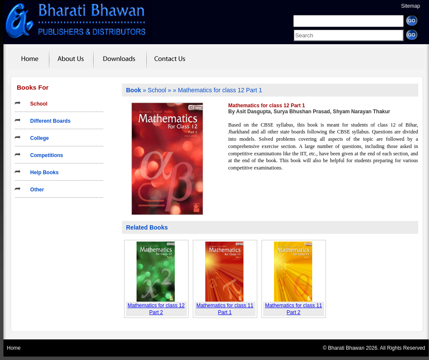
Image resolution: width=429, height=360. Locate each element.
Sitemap (410, 6)
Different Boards (47, 121)
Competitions (43, 155)
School (35, 104)
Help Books (41, 172)
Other (34, 190)
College (36, 138)
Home (14, 348)
